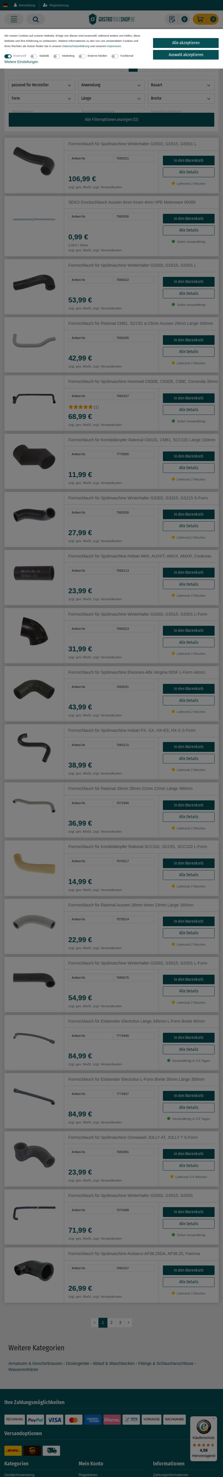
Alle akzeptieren (185, 42)
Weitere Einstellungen (21, 62)
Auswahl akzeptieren (186, 54)
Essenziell (20, 55)
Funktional (127, 55)
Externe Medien (97, 55)
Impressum (114, 46)
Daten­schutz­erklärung (75, 46)
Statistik (44, 55)
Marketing (68, 55)
